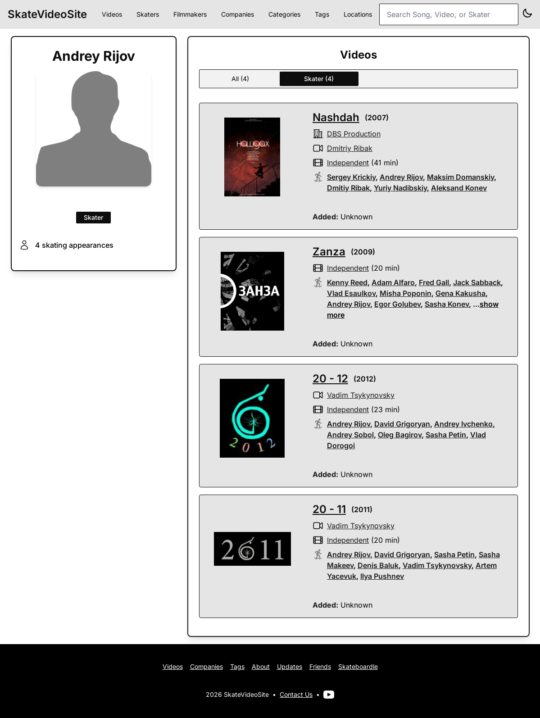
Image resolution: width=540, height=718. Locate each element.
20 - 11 (329, 509)
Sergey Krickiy (351, 177)
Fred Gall (434, 282)
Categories (284, 14)
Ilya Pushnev (382, 576)
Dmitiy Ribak (348, 187)
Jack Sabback (477, 282)
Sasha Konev (447, 304)
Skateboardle (358, 666)
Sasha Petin (446, 434)
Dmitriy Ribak (349, 148)
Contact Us (296, 694)
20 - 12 (330, 378)
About (261, 666)
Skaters (147, 14)
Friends (320, 666)
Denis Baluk (378, 565)
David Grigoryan (402, 423)
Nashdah (336, 117)
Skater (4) (319, 78)
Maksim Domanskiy (460, 177)
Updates (289, 666)
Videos (112, 14)
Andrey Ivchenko (463, 423)
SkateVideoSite (47, 14)
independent (348, 162)
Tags (322, 14)
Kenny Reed (347, 282)
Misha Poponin (405, 293)
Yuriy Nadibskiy (400, 187)
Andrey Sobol (350, 434)
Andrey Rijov (401, 177)
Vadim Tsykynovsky (361, 395)
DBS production (354, 133)
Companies (237, 14)
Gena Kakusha (461, 293)
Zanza (329, 251)
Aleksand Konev (459, 187)
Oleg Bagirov (400, 434)
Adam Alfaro (393, 282)
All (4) (240, 78)
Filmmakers (190, 14)
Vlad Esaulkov (351, 293)
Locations (358, 14)
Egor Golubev (397, 304)
